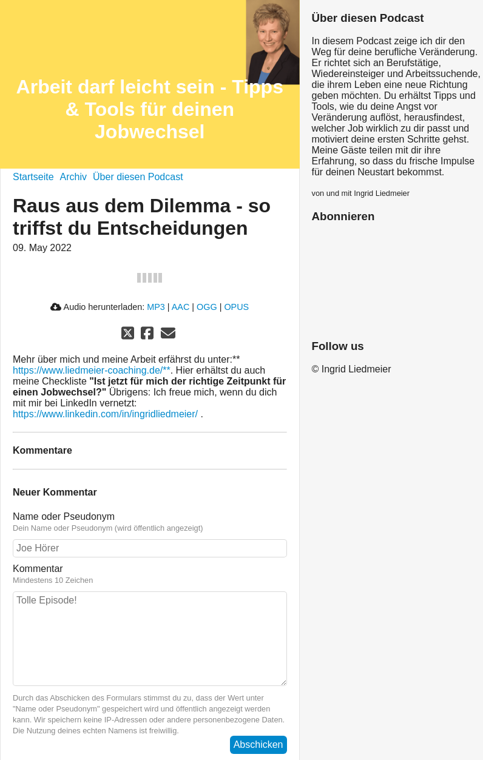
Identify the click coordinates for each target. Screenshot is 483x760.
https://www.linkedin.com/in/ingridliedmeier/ (105, 414)
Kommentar (38, 568)
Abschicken (258, 744)
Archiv (73, 177)
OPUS (236, 307)
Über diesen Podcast (138, 177)
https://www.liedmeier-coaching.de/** (92, 370)
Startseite (33, 177)
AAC (181, 307)
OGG (207, 307)
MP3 (156, 307)
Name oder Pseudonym (64, 516)
